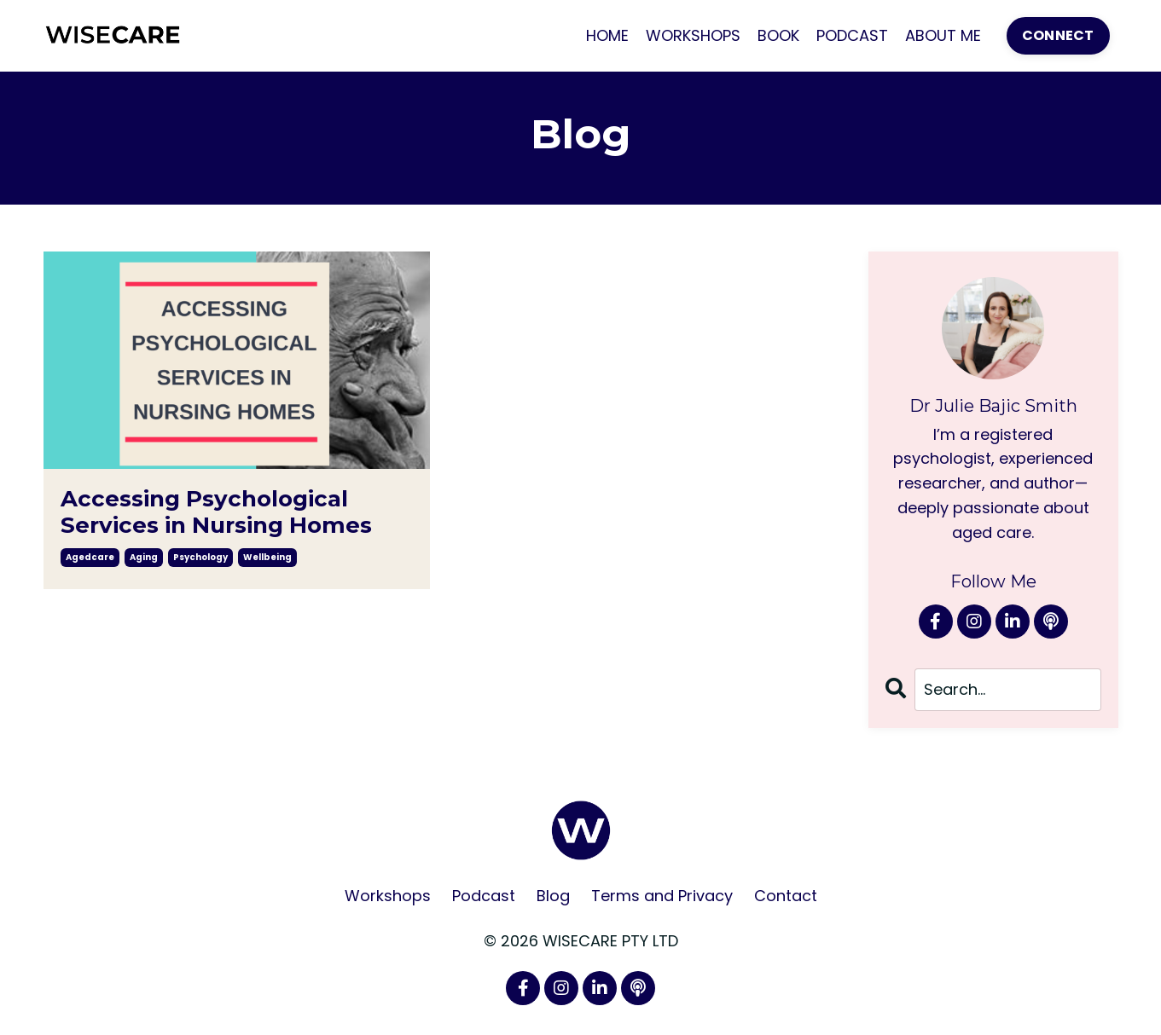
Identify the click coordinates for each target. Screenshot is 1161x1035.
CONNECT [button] (1058, 35)
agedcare (90, 557)
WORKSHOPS (693, 35)
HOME (607, 35)
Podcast (483, 895)
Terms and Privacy (662, 895)
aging (144, 557)
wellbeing (267, 557)
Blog (553, 895)
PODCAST (852, 35)
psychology (200, 557)
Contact (785, 895)
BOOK (778, 35)
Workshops (388, 895)
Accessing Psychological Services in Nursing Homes (216, 512)
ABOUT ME (943, 35)
